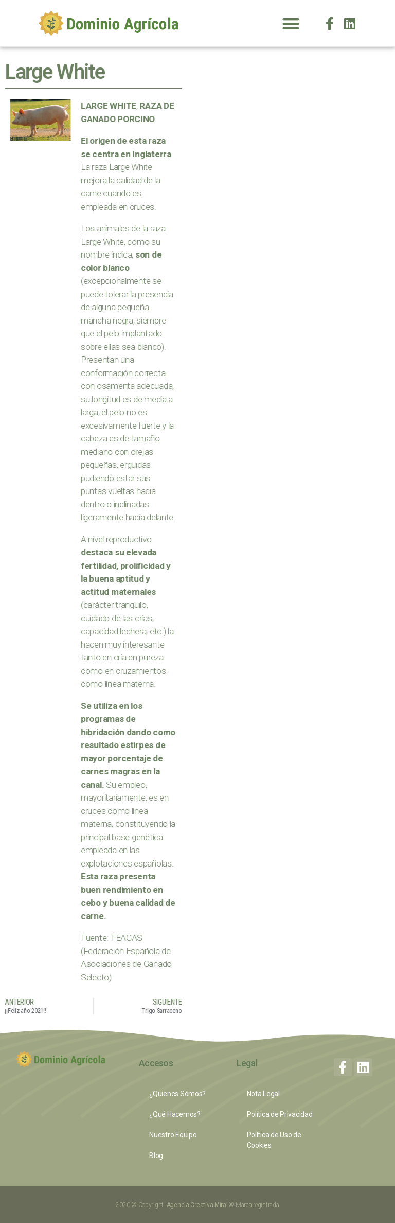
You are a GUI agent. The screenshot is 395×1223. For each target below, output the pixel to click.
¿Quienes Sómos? (177, 1094)
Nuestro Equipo (172, 1135)
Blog (156, 1155)
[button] (290, 23)
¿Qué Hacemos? (175, 1114)
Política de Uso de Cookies (274, 1140)
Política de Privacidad (280, 1114)
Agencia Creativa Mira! (198, 1205)
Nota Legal (263, 1094)
